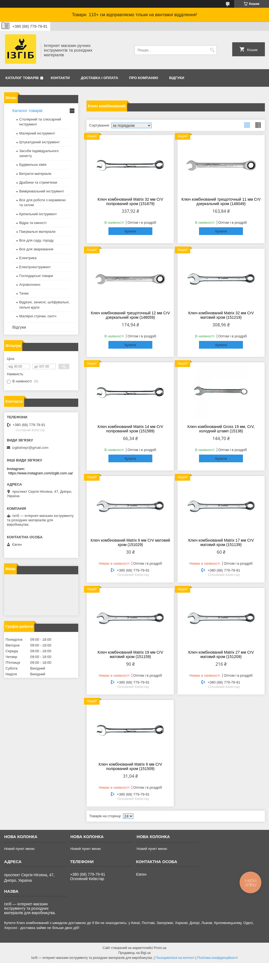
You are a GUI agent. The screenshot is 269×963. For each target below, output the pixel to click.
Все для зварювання (36, 249)
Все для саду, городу (36, 240)
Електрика (28, 258)
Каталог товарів (22, 78)
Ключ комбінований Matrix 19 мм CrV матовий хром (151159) (130, 654)
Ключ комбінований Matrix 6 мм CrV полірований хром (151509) (130, 766)
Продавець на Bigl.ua (134, 953)
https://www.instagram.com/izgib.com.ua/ (40, 473)
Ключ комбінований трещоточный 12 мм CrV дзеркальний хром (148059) (130, 315)
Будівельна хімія (32, 165)
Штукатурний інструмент (39, 142)
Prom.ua (160, 948)
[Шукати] (212, 50)
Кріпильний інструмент (38, 214)
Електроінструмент (35, 267)
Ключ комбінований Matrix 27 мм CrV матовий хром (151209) (221, 654)
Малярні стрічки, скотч (37, 316)
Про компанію (143, 78)
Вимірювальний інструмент (41, 191)
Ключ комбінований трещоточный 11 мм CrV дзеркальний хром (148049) (220, 201)
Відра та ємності (32, 223)
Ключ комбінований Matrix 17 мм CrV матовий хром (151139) (221, 542)
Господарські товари (36, 276)
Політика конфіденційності (217, 958)
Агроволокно (29, 284)
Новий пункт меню (19, 849)
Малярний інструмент (37, 133)
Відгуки (176, 78)
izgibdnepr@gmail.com (30, 448)
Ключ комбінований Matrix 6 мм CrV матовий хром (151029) (130, 542)
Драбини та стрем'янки (38, 182)
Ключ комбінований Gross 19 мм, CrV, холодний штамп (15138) (221, 428)
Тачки (24, 293)
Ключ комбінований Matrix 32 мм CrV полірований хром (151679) (130, 201)
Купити (130, 231)
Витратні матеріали (35, 174)
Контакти (60, 78)
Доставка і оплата (99, 78)
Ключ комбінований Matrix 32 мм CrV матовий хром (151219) (221, 315)
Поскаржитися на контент (174, 958)
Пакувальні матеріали (37, 231)
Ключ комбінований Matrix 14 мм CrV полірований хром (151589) (130, 428)
